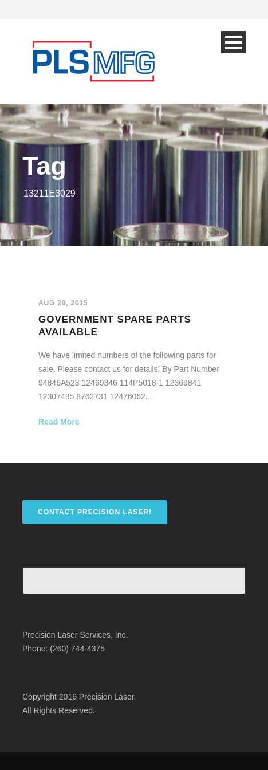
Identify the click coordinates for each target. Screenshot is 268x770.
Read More (59, 421)
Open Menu (233, 42)
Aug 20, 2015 (63, 303)
